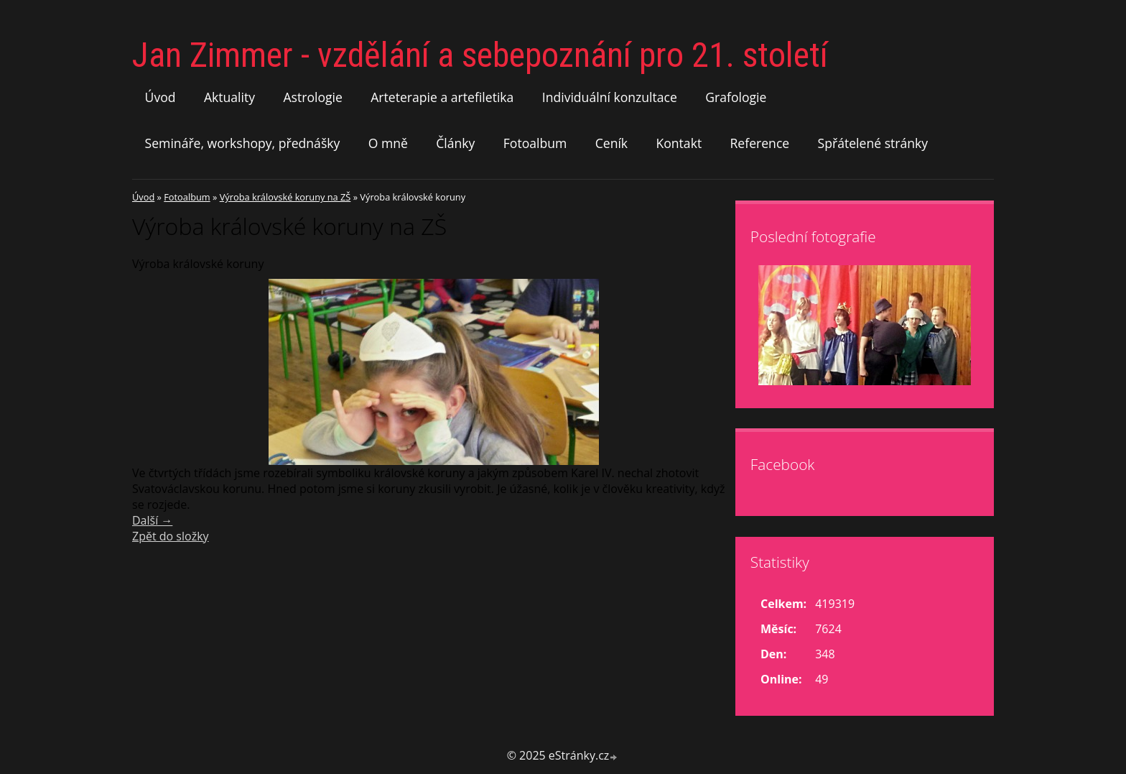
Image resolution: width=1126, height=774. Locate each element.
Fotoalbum (535, 143)
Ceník (611, 143)
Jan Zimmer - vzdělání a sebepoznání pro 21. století (480, 54)
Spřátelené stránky (873, 143)
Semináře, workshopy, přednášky (242, 143)
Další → (152, 520)
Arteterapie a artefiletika (442, 97)
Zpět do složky (170, 536)
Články (455, 143)
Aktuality (229, 97)
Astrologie (312, 97)
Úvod (160, 97)
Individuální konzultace (609, 97)
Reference (760, 143)
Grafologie (735, 97)
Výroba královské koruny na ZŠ (285, 196)
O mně (388, 143)
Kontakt (679, 143)
